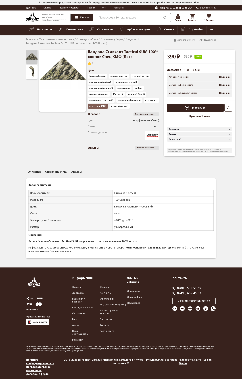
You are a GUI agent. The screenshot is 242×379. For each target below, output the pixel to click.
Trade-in (91, 8)
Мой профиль (134, 297)
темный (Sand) (136, 94)
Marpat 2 (118, 94)
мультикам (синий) (126, 82)
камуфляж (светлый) (101, 100)
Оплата (47, 8)
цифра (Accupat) (98, 94)
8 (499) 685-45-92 (189, 293)
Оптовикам (79, 313)
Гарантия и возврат (69, 8)
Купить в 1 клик (199, 116)
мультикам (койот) (100, 82)
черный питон (140, 76)
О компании (107, 299)
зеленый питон (118, 76)
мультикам (123, 88)
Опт (104, 8)
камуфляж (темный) (129, 100)
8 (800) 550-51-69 (189, 288)
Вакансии (77, 340)
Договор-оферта (37, 374)
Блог (74, 319)
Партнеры (106, 319)
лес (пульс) (151, 100)
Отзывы (104, 287)
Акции (75, 325)
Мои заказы (133, 291)
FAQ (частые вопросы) (113, 305)
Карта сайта (107, 331)
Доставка (31, 8)
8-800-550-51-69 (208, 8)
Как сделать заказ (82, 308)
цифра (138, 88)
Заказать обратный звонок (194, 301)
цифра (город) (119, 106)
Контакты (119, 8)
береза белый (97, 76)
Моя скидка (133, 303)
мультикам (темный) (101, 88)
